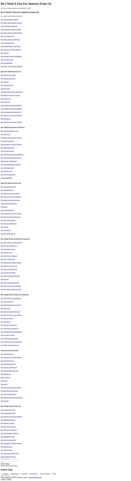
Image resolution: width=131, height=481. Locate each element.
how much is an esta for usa (9, 266)
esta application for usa (7, 436)
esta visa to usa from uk (8, 259)
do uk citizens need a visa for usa (10, 46)
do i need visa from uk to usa (9, 131)
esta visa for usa (5, 134)
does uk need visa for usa (8, 75)
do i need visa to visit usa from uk (11, 49)
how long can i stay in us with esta (11, 197)
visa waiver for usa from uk (9, 26)
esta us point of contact (7, 335)
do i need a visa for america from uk (11, 8)
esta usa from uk (5, 119)
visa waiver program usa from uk (10, 164)
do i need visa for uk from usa (10, 328)
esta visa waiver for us (7, 36)
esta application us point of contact (11, 262)
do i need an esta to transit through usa (12, 154)
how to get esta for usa (7, 43)
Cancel (3, 479)
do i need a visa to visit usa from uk (11, 115)
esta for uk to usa (6, 98)
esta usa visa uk (5, 88)
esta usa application (6, 63)
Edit (2, 464)
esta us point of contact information (11, 56)
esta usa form (5, 53)
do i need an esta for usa (8, 78)
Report (9, 479)
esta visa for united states (8, 394)
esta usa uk (4, 207)
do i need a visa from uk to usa (10, 282)
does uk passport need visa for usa (11, 29)
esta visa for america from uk (9, 19)
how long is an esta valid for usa (10, 39)
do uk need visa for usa (7, 148)
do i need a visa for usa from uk (10, 193)
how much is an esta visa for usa (10, 95)
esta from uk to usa (6, 171)
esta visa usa (4, 227)
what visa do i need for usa (9, 161)
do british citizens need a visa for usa (12, 92)
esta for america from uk (8, 233)
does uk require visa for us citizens (11, 144)
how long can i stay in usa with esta (11, 122)
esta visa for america (7, 301)
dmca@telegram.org (36, 477)
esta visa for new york (7, 168)
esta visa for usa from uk (8, 220)
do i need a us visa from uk (9, 256)
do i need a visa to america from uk (11, 23)
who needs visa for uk (7, 141)
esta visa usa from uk (7, 59)
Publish (7, 464)
